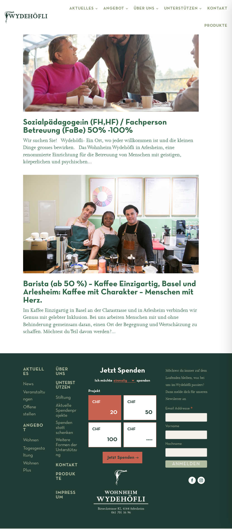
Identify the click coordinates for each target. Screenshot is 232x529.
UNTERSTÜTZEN (181, 8)
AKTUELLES (81, 8)
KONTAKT (217, 8)
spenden (143, 380)
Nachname (173, 443)
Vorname (172, 426)
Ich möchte (103, 380)
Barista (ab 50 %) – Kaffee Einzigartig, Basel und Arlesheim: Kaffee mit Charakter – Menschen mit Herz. (109, 292)
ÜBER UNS (144, 8)
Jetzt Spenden (121, 458)
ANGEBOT (113, 8)
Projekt (94, 391)
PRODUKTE (215, 26)
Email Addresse (179, 409)
